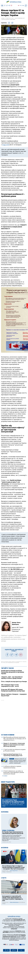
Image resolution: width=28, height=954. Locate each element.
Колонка (4, 812)
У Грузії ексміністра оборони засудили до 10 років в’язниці (14, 750)
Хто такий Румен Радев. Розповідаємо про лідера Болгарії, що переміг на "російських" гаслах (13, 801)
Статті (3, 878)
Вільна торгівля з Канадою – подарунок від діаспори (14, 694)
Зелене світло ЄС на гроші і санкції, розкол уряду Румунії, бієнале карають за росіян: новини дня (17, 761)
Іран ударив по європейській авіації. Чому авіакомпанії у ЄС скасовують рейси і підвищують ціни (12, 898)
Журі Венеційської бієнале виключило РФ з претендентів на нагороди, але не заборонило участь (14, 739)
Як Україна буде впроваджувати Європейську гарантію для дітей (12, 832)
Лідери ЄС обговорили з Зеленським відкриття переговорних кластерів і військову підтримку (14, 745)
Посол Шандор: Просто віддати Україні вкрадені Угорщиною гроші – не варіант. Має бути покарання (13, 867)
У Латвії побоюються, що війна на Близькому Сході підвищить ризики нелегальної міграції (13, 772)
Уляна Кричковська (14, 902)
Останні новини (7, 735)
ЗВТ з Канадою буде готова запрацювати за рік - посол (10, 685)
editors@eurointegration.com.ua (18, 921)
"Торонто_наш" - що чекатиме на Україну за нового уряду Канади (12, 677)
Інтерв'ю (4, 848)
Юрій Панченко (13, 804)
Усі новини (4, 775)
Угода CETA (5, 145)
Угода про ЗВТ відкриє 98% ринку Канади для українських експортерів (13, 690)
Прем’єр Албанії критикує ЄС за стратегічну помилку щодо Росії (12, 754)
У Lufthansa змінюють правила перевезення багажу (12, 767)
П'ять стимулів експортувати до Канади (14, 681)
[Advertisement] (14, 714)
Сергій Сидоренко (14, 870)
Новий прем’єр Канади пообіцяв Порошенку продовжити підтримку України (12, 672)
